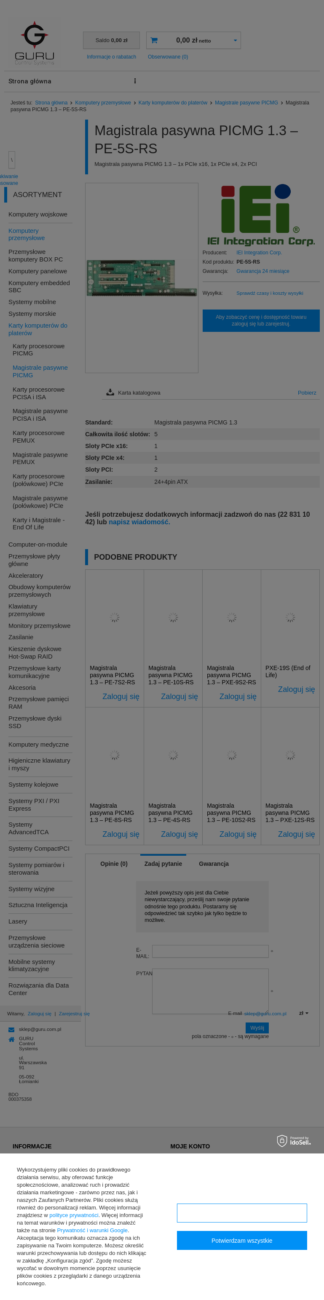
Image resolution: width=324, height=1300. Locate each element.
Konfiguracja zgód (241, 1213)
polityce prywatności (73, 1215)
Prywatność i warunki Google (92, 1230)
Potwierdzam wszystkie (242, 1240)
